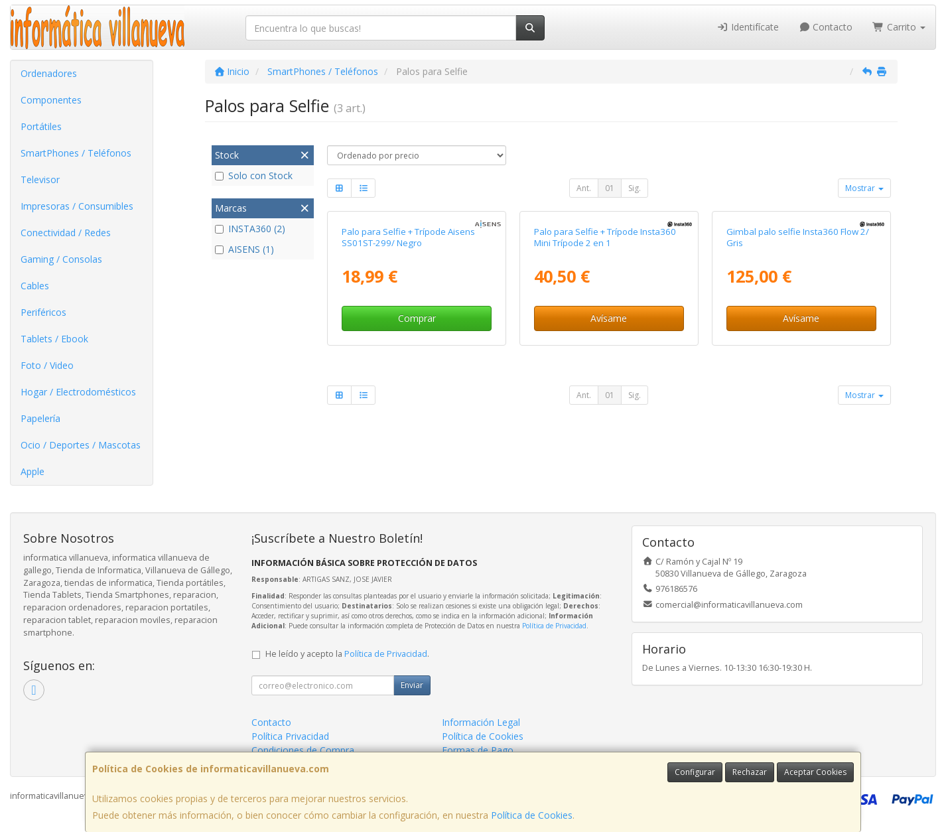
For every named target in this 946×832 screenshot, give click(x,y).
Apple (32, 471)
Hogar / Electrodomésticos (78, 391)
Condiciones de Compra (302, 750)
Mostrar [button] (864, 188)
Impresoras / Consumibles (77, 206)
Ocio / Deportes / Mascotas (81, 445)
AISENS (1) (244, 249)
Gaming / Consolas (61, 259)
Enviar (412, 685)
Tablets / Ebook (54, 338)
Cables (35, 285)
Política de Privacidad (554, 625)
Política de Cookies (532, 815)
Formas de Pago (477, 750)
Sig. (634, 188)
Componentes (51, 100)
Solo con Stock (254, 175)
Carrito (898, 27)
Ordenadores (49, 73)
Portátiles (41, 126)
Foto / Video (47, 365)
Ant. (583, 188)
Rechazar (749, 772)
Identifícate (747, 27)
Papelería (40, 418)
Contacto (826, 27)
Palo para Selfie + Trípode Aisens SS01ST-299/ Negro (408, 237)
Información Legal (481, 722)
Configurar (695, 772)
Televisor (40, 179)
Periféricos (43, 312)
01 (609, 188)
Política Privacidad (290, 736)
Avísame (608, 318)
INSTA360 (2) (250, 228)
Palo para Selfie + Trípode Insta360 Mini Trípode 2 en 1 (605, 237)
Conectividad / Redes (66, 232)
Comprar (417, 318)
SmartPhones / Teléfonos (76, 153)
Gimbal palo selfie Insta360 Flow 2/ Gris (797, 237)
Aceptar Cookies (815, 772)
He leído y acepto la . (347, 653)
